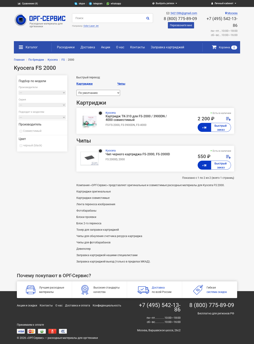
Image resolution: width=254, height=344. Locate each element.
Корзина (224, 47)
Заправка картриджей (167, 47)
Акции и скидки (27, 305)
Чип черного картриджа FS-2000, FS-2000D (138, 154)
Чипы (121, 84)
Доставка (88, 47)
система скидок (217, 291)
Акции (105, 47)
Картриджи (84, 84)
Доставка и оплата (77, 305)
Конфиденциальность (107, 305)
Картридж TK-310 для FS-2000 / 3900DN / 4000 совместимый (136, 118)
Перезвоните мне (181, 25)
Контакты (137, 47)
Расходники (66, 47)
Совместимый (32, 130)
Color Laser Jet (91, 26)
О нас (120, 47)
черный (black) (32, 145)
